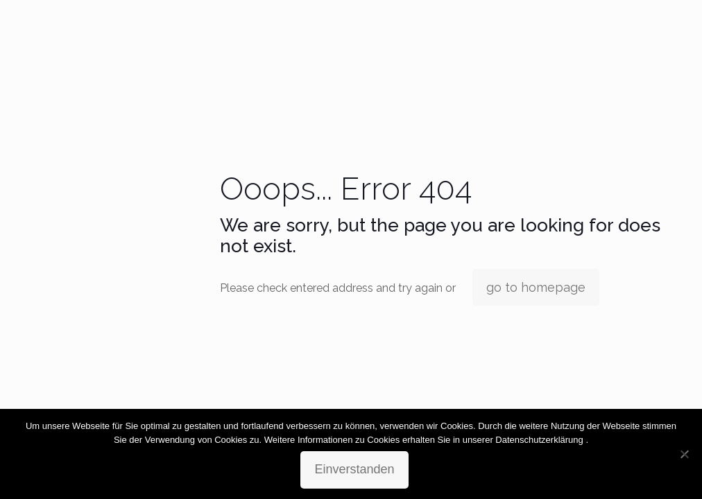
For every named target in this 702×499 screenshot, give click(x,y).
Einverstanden (354, 469)
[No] (685, 454)
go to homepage (535, 287)
